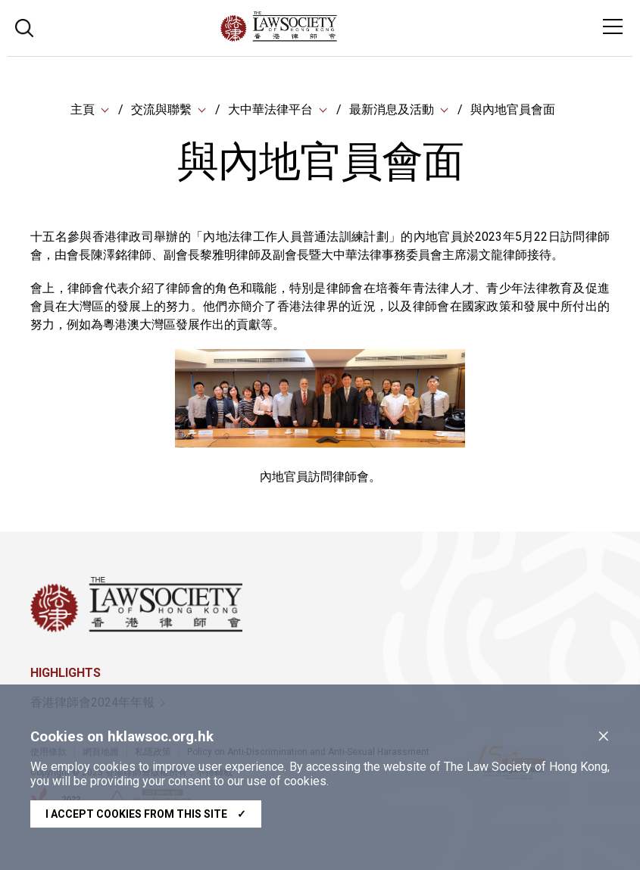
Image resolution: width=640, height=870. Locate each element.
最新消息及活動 (391, 109)
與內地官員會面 (512, 109)
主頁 (82, 109)
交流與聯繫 (161, 109)
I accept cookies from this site (145, 814)
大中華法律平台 (270, 109)
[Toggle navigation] (613, 26)
